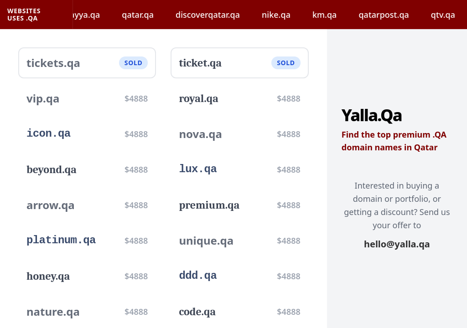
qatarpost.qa (388, 14)
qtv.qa (448, 14)
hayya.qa (87, 14)
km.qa (329, 14)
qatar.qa (143, 14)
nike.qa (281, 14)
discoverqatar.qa (213, 14)
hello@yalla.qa (397, 244)
